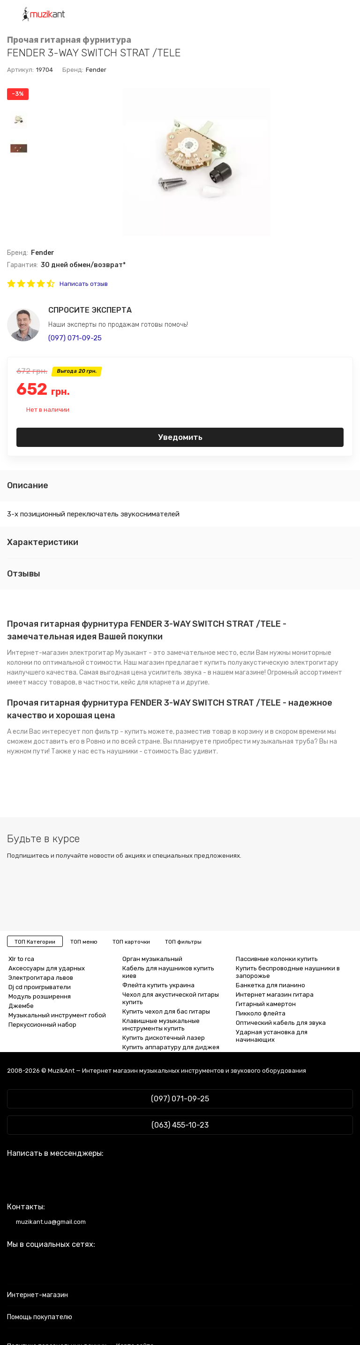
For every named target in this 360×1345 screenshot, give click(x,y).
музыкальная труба (283, 742)
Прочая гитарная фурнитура (69, 40)
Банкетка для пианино (270, 985)
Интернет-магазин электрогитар (60, 653)
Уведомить (180, 437)
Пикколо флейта (260, 1013)
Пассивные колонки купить (277, 958)
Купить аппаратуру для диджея (170, 1047)
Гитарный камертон (266, 1003)
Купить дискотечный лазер (163, 1037)
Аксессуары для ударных (46, 968)
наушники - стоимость (143, 751)
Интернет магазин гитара (275, 994)
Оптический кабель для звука (281, 1022)
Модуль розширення (39, 996)
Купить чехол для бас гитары (166, 1011)
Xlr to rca (21, 958)
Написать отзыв (84, 283)
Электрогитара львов (40, 977)
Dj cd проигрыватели (39, 987)
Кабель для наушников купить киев (168, 972)
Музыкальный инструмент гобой (57, 1015)
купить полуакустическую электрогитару (271, 663)
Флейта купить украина (158, 985)
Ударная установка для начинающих (272, 1036)
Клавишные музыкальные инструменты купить (161, 1024)
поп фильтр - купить (114, 732)
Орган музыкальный (152, 958)
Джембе (21, 1005)
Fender (96, 69)
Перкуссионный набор (42, 1024)
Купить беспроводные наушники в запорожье (288, 972)
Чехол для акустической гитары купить (170, 998)
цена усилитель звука (166, 672)
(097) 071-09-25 (75, 338)
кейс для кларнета (150, 682)
